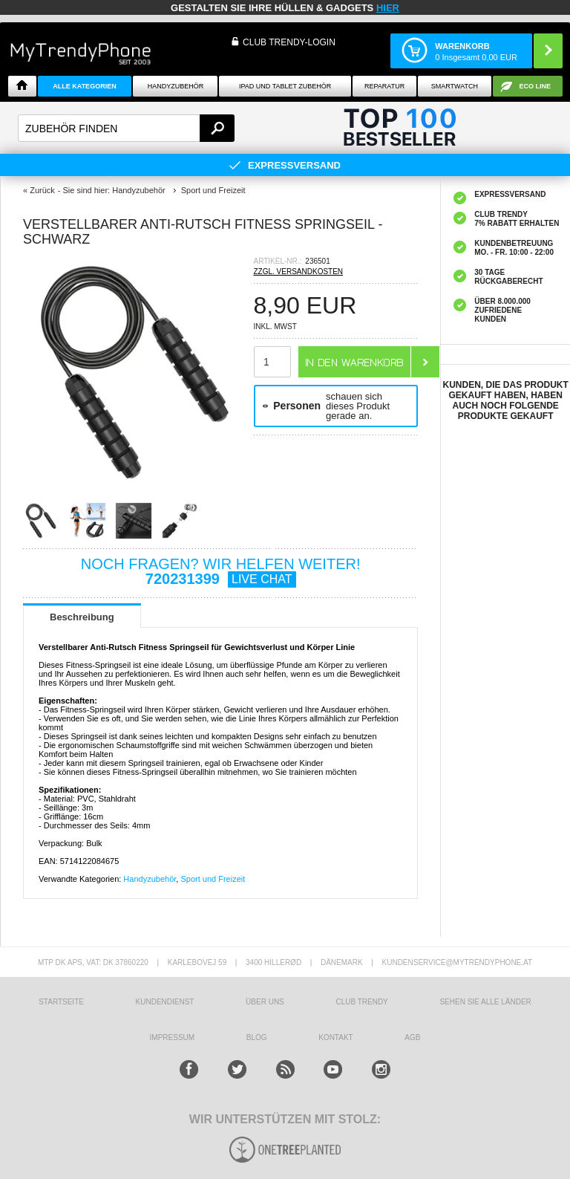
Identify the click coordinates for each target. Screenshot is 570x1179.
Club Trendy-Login (289, 42)
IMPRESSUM (172, 1037)
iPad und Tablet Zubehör (285, 86)
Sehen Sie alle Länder (485, 1002)
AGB (412, 1037)
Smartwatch (454, 86)
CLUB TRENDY (361, 1002)
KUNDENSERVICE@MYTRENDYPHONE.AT (457, 962)
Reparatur (384, 86)
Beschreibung (82, 617)
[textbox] (126, 128)
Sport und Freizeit (212, 878)
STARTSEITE (61, 1002)
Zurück (42, 190)
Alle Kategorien (84, 86)
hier (387, 7)
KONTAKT (335, 1037)
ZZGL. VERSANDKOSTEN (299, 271)
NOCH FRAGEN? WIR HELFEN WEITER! (221, 572)
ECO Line (535, 86)
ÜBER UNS (265, 1002)
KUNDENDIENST (165, 1002)
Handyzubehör (176, 86)
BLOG (256, 1037)
